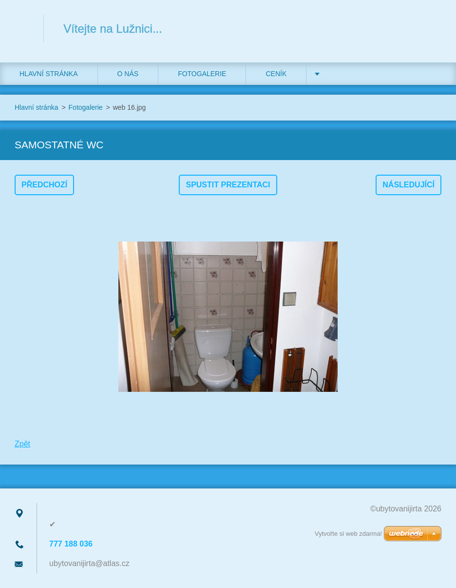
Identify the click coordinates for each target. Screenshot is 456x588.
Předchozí (44, 185)
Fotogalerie (202, 74)
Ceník (276, 74)
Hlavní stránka (48, 74)
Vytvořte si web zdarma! (348, 533)
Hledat (431, 28)
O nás (128, 74)
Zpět (22, 444)
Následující (408, 185)
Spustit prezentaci (228, 185)
